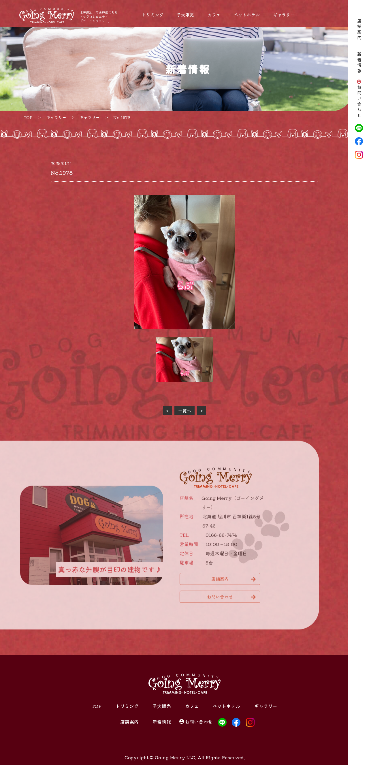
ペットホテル (247, 15)
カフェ (214, 15)
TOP (96, 705)
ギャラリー (284, 15)
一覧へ (184, 410)
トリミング (152, 15)
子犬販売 (185, 15)
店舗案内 (359, 30)
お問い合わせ (359, 102)
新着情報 (359, 63)
